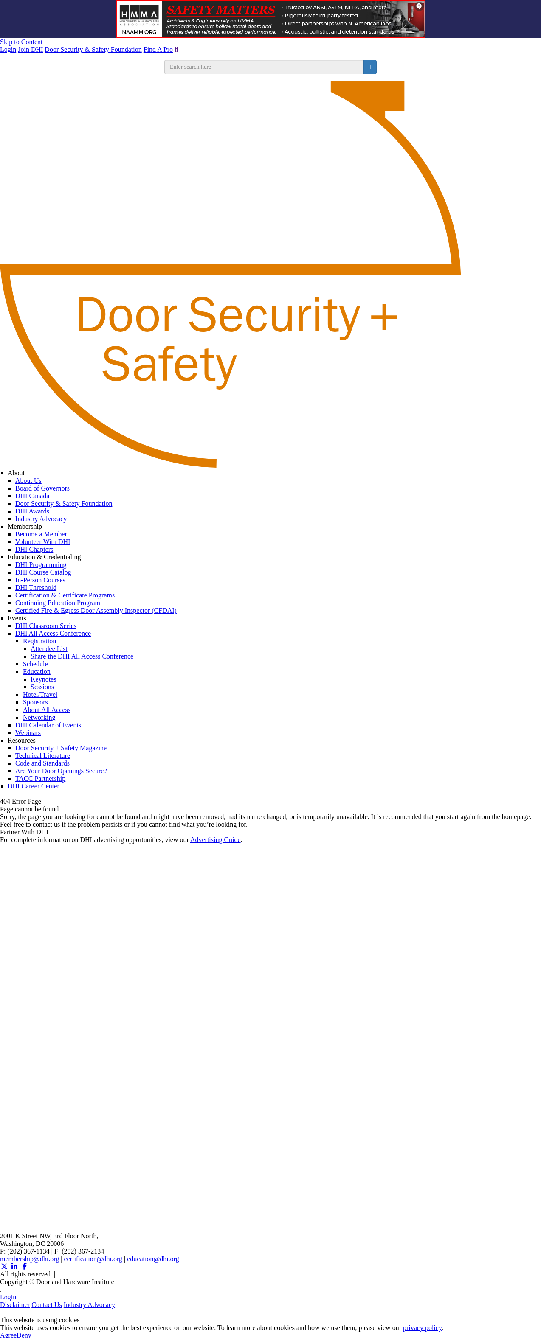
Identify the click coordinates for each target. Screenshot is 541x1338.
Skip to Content (21, 41)
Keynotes (43, 679)
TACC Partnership (40, 778)
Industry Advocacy (41, 518)
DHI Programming (40, 564)
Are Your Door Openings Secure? (61, 770)
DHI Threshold (35, 587)
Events (17, 618)
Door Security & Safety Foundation (93, 49)
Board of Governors (42, 488)
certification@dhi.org (93, 1258)
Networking (39, 717)
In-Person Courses (40, 579)
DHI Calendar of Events (48, 725)
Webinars (28, 732)
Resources (22, 740)
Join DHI (30, 49)
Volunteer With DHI (42, 541)
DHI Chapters (34, 549)
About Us (28, 480)
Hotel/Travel (40, 694)
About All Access (46, 709)
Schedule (35, 664)
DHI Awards (32, 511)
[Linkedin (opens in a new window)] (14, 1266)
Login (8, 49)
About (16, 473)
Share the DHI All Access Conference (82, 656)
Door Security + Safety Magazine (61, 748)
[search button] (370, 67)
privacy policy (422, 1327)
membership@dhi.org (29, 1258)
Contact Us (46, 1304)
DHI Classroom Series (45, 625)
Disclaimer (15, 1304)
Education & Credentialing (44, 557)
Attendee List (49, 648)
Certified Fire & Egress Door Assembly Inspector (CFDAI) (96, 610)
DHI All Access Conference (53, 633)
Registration (39, 641)
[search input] (264, 67)
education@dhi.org (153, 1258)
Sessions (42, 686)
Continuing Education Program (57, 602)
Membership (25, 526)
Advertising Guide (215, 839)
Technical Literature (42, 755)
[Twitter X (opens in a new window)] (4, 1266)
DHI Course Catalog (43, 572)
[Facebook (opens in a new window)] (24, 1266)
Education (37, 671)
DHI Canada (32, 495)
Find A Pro (158, 49)
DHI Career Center (33, 786)
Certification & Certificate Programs (65, 595)
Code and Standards (42, 763)
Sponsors (35, 702)
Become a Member (41, 534)
